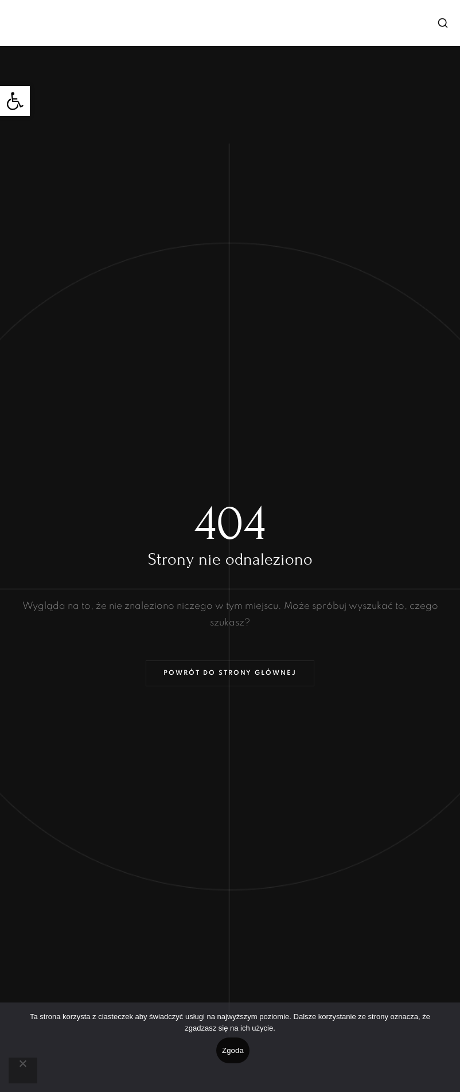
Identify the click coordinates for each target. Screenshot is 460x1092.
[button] (15, 101)
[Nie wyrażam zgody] (23, 1070)
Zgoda (233, 1050)
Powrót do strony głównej (230, 673)
